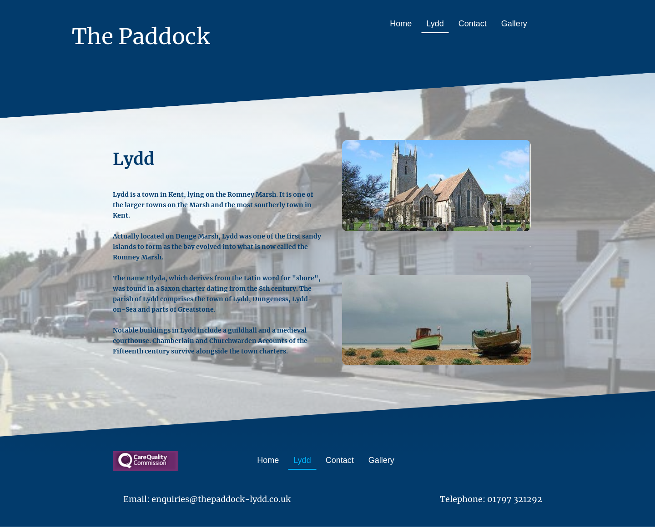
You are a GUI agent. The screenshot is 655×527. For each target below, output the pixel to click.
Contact (472, 23)
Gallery (514, 23)
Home (401, 23)
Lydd (434, 23)
